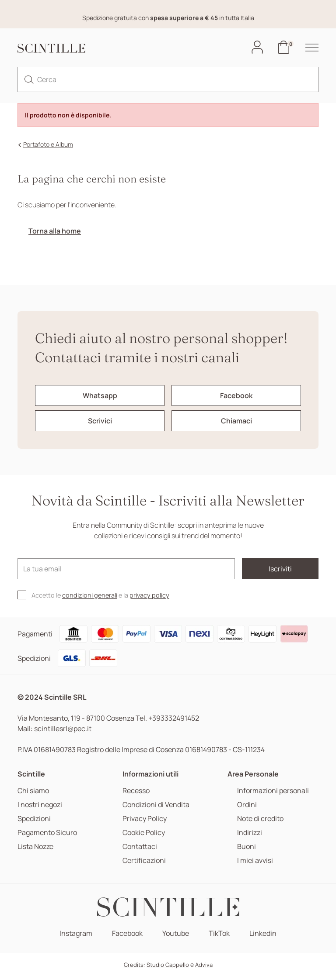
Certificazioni (144, 860)
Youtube (175, 933)
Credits (134, 965)
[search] (29, 79)
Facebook (127, 933)
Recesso (136, 791)
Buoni (246, 846)
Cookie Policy (143, 832)
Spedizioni (34, 818)
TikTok (219, 933)
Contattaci (139, 846)
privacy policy (149, 595)
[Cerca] (168, 79)
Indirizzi (249, 832)
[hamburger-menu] (307, 48)
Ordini (247, 805)
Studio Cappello (168, 965)
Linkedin (262, 933)
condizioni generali (89, 595)
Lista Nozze (35, 846)
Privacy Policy (144, 818)
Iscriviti (280, 569)
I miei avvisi (255, 860)
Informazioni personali (273, 791)
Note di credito (260, 818)
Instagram (76, 933)
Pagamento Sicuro (47, 832)
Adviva (204, 965)
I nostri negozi (40, 805)
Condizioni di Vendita (155, 805)
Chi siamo (33, 791)
